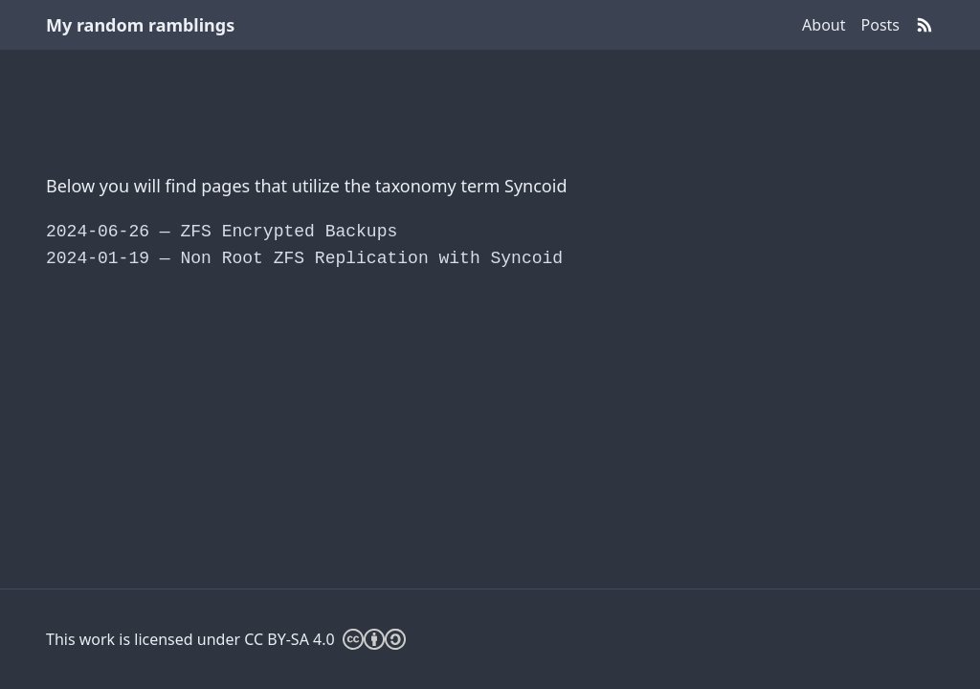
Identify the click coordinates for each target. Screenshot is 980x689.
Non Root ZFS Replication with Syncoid (304, 258)
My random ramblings (140, 24)
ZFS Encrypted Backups (221, 231)
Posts (880, 24)
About (823, 24)
